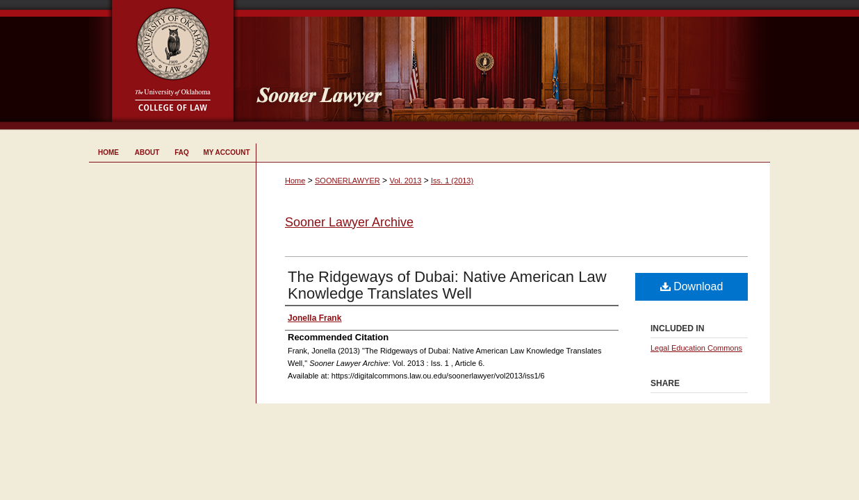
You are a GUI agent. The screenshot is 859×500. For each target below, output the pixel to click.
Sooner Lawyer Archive (349, 222)
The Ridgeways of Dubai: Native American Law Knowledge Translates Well (447, 285)
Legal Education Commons (696, 348)
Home (295, 180)
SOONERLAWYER (347, 180)
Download (691, 286)
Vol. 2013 (405, 180)
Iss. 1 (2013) (452, 180)
